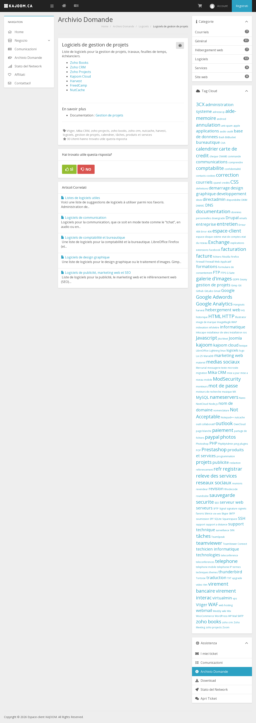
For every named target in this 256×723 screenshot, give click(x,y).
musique (227, 391)
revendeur (202, 489)
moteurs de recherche (208, 391)
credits (226, 182)
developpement (231, 193)
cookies (210, 175)
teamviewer (209, 543)
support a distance (216, 524)
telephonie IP (224, 567)
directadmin (214, 199)
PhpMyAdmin (225, 443)
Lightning (214, 350)
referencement (204, 469)
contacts (201, 175)
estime (217, 236)
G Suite (231, 273)
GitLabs (208, 291)
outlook (224, 423)
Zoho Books (79, 62)
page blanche (203, 431)
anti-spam (227, 125)
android (221, 119)
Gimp (234, 285)
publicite (220, 462)
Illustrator (240, 317)
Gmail (217, 291)
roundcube (202, 496)
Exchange (219, 242)
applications (207, 131)
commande (234, 156)
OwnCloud (240, 424)
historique (202, 317)
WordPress (221, 616)
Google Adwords (214, 297)
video (199, 584)
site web (217, 513)
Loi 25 (199, 356)
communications (212, 161)
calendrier (207, 148)
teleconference (229, 555)
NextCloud (202, 404)
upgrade (237, 578)
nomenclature (221, 410)
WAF (213, 604)
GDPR (236, 279)
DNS (209, 205)
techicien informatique (217, 549)
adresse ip (219, 112)
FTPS (223, 273)
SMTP (232, 513)
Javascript (206, 337)
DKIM (244, 200)
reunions (237, 483)
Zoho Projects (80, 72)
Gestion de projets (109, 115)
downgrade (218, 218)
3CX (200, 104)
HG (243, 310)
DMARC (200, 205)
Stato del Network (211, 689)
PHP (213, 443)
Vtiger (201, 604)
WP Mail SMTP (236, 616)
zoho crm (227, 622)
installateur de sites (218, 332)
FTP (216, 272)
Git (239, 285)
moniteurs (202, 386)
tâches (203, 536)
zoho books (208, 621)
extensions (202, 250)
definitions (202, 188)
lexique (243, 345)
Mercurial (201, 367)
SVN (232, 530)
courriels (204, 182)
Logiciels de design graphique (85, 257)
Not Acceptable (217, 413)
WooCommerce (205, 616)
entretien (227, 224)
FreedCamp (78, 85)
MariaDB (208, 356)
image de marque (206, 322)
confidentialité (233, 169)
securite (205, 501)
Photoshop (202, 443)
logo (241, 350)
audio (223, 131)
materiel (200, 362)
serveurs (204, 508)
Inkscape (201, 332)
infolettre (214, 327)
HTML (214, 316)
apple (236, 125)
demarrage (219, 188)
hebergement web (222, 309)
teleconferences (205, 562)
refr (218, 468)
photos (228, 436)
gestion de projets (213, 285)
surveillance (222, 530)
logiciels (232, 350)
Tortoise (201, 578)
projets (204, 462)
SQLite (218, 519)
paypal (212, 436)
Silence (208, 513)
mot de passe (223, 385)
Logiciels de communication (83, 217)
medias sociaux (223, 361)
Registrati (242, 6)
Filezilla (226, 256)
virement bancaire (212, 587)
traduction (216, 577)
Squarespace (229, 519)
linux (223, 350)
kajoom (204, 344)
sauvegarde (222, 495)
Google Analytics (214, 303)
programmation (226, 456)
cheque (214, 156)
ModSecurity (227, 378)
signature (232, 508)
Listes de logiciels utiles (80, 198)
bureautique (208, 142)
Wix (229, 611)
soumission (202, 519)
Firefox (235, 256)
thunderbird (230, 571)
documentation (213, 211)
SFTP (216, 508)
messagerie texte (217, 367)
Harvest (76, 81)
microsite (233, 367)
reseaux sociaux (213, 482)
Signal (222, 508)
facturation (233, 249)
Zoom (225, 627)
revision (216, 488)
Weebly (217, 611)
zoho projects (214, 627)
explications (237, 243)
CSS (234, 181)
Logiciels (144, 26)
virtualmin (222, 598)
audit (230, 131)
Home (104, 26)
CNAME (223, 156)
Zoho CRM (78, 67)
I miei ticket (206, 653)
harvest (200, 310)
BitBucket (230, 137)
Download (205, 680)
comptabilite (210, 168)
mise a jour (233, 373)
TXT (229, 578)
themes (213, 572)
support (200, 524)
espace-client (226, 230)
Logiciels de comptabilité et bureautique (93, 237)
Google (228, 290)
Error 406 (206, 231)
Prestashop (214, 449)
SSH (241, 518)
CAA (223, 143)
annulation (208, 124)
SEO (217, 502)
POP (198, 450)
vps (235, 598)
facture (204, 255)
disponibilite (233, 200)
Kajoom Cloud (80, 76)
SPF (212, 519)
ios (245, 332)
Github (200, 291)
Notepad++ (227, 417)
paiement (222, 430)
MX (234, 391)
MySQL (202, 397)
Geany (243, 279)
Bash (221, 137)
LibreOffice (202, 350)
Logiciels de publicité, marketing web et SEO (96, 272)
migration (201, 373)
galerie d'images (214, 278)
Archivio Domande (123, 26)
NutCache (77, 90)
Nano (242, 398)
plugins (244, 443)
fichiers (217, 256)
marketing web (228, 355)
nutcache (240, 417)
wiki (224, 611)
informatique (232, 327)
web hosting (226, 605)
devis (199, 200)
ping (236, 443)
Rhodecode (231, 489)
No (86, 169)
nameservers (224, 397)
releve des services (216, 475)
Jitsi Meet (223, 338)
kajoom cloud (225, 345)
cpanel (217, 182)
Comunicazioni (209, 662)
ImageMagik (224, 322)
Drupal (232, 217)
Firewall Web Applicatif (218, 261)
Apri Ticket (206, 698)
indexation (202, 327)
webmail (204, 610)
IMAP (234, 322)
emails (243, 218)
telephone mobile (206, 567)
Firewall (200, 261)
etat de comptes (231, 236)
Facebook (214, 250)
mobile (208, 379)
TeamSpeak (218, 537)
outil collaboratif (205, 424)
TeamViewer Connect (235, 544)
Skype (225, 513)
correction (227, 174)
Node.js (213, 404)
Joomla (235, 338)
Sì (69, 169)
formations (206, 266)
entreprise (206, 224)
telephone (226, 561)
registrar (232, 468)
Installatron (236, 332)
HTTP (228, 316)
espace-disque (204, 236)
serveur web (231, 502)
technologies (208, 555)
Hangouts (238, 304)
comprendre (235, 162)
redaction (235, 463)
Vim (205, 584)
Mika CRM (217, 372)
